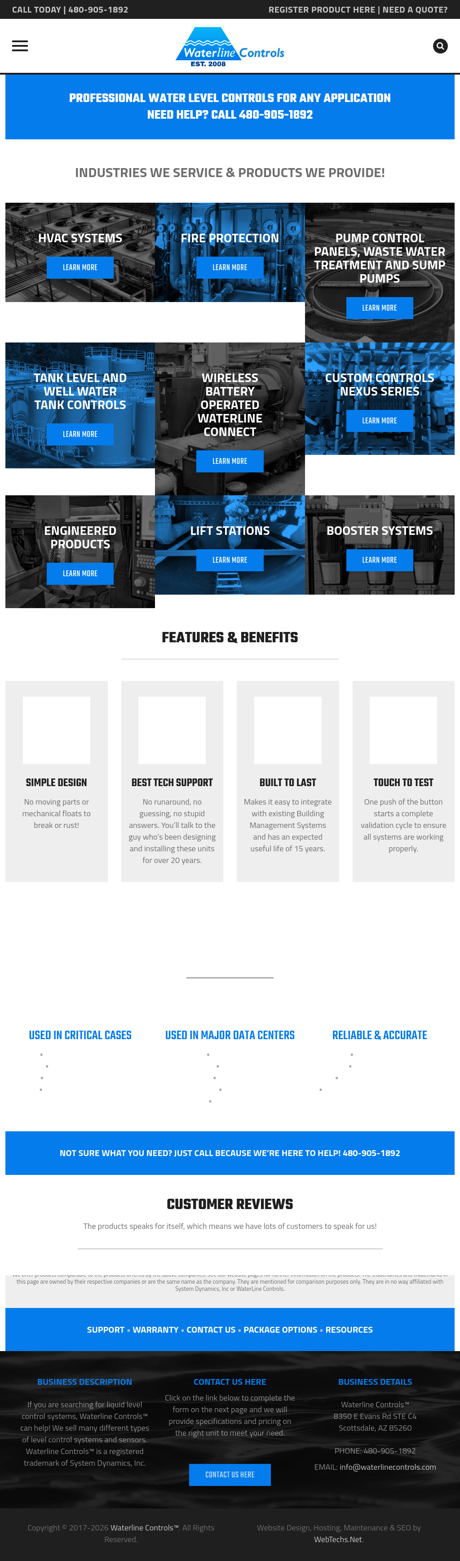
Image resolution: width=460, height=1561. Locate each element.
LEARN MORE (80, 268)
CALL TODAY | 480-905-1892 (70, 9)
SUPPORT (105, 1329)
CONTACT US (210, 1329)
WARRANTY (155, 1329)
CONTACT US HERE (230, 1475)
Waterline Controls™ (145, 1527)
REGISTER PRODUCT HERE (322, 9)
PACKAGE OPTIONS (280, 1329)
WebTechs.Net (338, 1539)
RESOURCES (349, 1329)
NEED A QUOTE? (415, 9)
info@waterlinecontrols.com (387, 1467)
